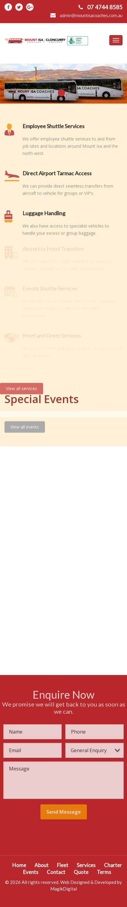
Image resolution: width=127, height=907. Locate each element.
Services (86, 865)
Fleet (62, 865)
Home (19, 865)
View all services (21, 385)
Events (30, 872)
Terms (104, 872)
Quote (81, 872)
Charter (113, 865)
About (41, 865)
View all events (24, 424)
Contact (56, 872)
